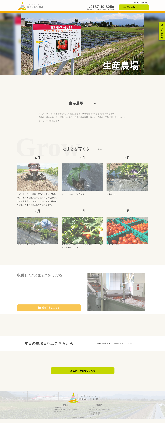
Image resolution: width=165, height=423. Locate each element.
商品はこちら (123, 14)
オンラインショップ (70, 14)
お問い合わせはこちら (133, 7)
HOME (18, 14)
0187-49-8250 (101, 7)
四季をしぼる (98, 14)
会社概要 (136, 3)
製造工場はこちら (48, 316)
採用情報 (144, 3)
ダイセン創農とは (41, 14)
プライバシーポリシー (93, 421)
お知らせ (146, 14)
